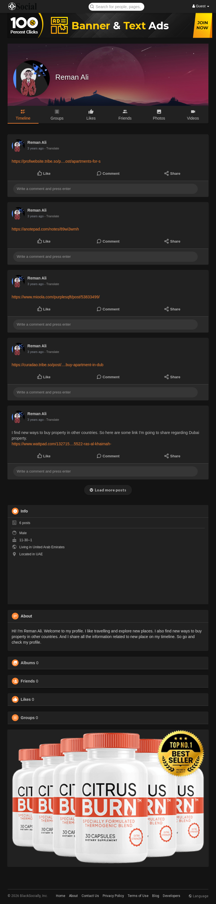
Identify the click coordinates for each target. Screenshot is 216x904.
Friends (28, 681)
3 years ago (36, 148)
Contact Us (90, 896)
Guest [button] (201, 6)
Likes (26, 699)
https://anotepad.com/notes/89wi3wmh (45, 229)
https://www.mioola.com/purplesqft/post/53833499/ (56, 297)
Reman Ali (72, 77)
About (73, 896)
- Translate (51, 148)
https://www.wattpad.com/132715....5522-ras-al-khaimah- (61, 444)
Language (198, 896)
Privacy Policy (113, 896)
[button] (116, 6)
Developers (171, 896)
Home (60, 896)
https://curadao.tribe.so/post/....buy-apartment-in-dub (58, 365)
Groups (28, 717)
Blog (155, 896)
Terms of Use (138, 896)
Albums (28, 663)
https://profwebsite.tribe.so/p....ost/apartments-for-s (56, 161)
